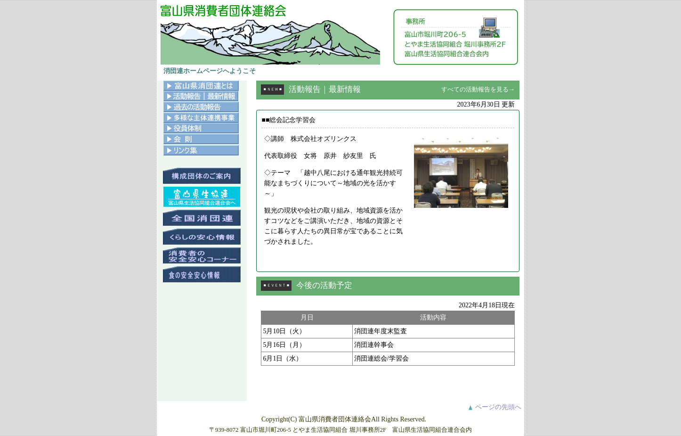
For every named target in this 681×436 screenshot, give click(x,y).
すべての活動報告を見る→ (478, 89)
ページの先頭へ (498, 407)
